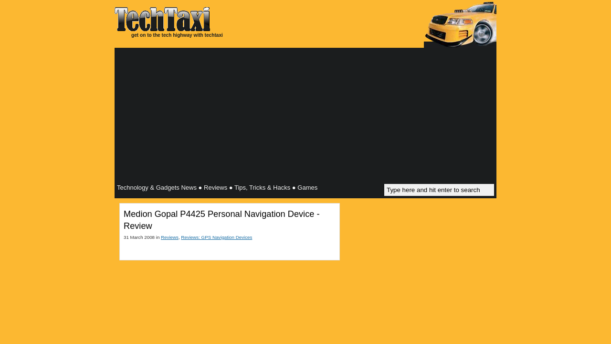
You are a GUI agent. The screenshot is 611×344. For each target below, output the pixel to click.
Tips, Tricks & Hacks (262, 187)
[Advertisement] (305, 117)
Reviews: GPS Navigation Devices (216, 237)
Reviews (215, 187)
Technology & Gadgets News (157, 187)
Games (307, 187)
